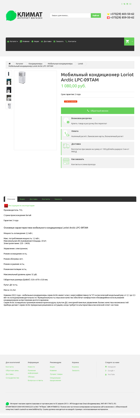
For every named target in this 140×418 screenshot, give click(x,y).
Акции (52, 367)
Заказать (58, 199)
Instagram (110, 367)
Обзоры (31, 377)
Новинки (53, 370)
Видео (22, 199)
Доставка (33, 199)
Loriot (80, 64)
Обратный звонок (97, 110)
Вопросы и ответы (35, 380)
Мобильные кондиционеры (60, 64)
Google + (110, 371)
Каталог (19, 64)
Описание (11, 199)
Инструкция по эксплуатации (21, 205)
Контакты (46, 199)
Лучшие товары (56, 374)
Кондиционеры (35, 64)
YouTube (110, 374)
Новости (31, 367)
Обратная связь (12, 370)
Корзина (75, 367)
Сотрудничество (12, 378)
